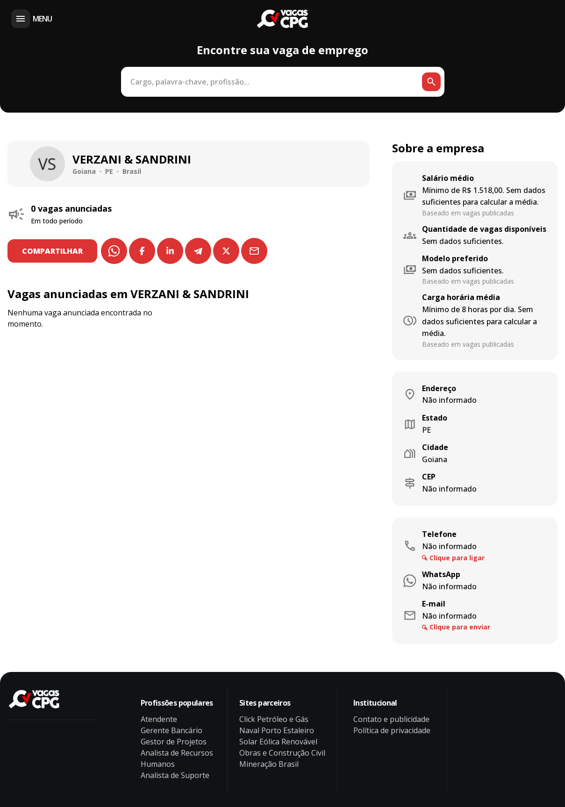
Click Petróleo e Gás (273, 719)
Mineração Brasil (269, 764)
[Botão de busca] (431, 81)
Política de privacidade (391, 730)
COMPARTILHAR (52, 251)
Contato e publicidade (391, 719)
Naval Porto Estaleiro (276, 730)
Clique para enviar (459, 626)
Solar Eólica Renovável (278, 741)
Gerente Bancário (171, 730)
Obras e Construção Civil (282, 753)
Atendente (159, 719)
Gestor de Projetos (174, 741)
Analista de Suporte (175, 775)
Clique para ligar (457, 557)
